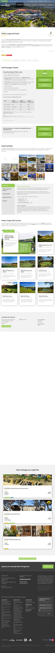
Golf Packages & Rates (6, 60)
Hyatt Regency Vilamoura (18, 616)
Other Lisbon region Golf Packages (27, 558)
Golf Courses (27, 4)
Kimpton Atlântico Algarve (18, 610)
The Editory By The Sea (5, 625)
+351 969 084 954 (23, 583)
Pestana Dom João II (17, 601)
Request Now (4, 1)
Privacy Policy (11, 649)
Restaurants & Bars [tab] (7, 197)
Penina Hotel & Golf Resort (18, 624)
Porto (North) (29, 599)
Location (29, 60)
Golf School (34, 4)
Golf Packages (19, 4)
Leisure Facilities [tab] (6, 193)
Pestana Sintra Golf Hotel (5, 611)
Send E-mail (23, 319)
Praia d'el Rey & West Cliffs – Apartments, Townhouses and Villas (6, 615)
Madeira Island (28, 604)
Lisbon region (4, 599)
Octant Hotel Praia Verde (18, 630)
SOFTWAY (31, 649)
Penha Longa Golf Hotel (5, 620)
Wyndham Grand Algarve (18, 612)
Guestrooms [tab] (5, 185)
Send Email (45, 85)
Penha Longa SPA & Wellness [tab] (7, 189)
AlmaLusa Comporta (4, 622)
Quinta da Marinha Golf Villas (6, 603)
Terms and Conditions (4, 649)
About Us (36, 1)
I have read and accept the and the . (45, 611)
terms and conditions (48, 611)
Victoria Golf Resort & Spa (18, 611)
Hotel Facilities (15, 60)
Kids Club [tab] (5, 200)
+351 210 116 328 (23, 581)
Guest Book (41, 1)
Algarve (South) (17, 599)
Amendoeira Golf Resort (18, 615)
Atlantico (3, 47)
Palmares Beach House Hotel (18, 617)
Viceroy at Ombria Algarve (18, 633)
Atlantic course (25, 77)
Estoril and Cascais (36, 45)
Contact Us (46, 1)
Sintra (18, 45)
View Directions (6, 326)
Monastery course (8, 78)
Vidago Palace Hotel (29, 601)
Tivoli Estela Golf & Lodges (30, 602)
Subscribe (49, 613)
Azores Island (28, 609)
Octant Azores (28, 611)
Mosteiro (9, 47)
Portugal (31, 1)
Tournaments (50, 4)
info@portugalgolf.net (25, 579)
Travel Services (42, 4)
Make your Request (45, 80)
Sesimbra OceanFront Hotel (6, 621)
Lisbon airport (13, 44)
